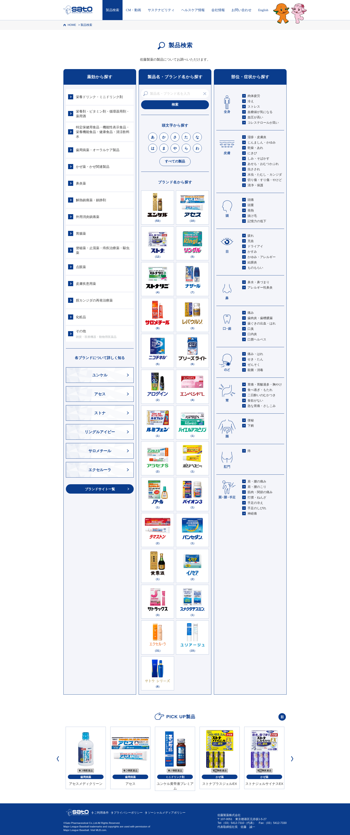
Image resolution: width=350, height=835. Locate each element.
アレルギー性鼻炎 (260, 287)
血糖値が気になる (260, 112)
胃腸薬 (81, 233)
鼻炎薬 (81, 183)
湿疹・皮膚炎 (257, 137)
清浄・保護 (255, 185)
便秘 (251, 420)
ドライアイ (255, 246)
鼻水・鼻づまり (258, 282)
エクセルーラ (99, 470)
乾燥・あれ (255, 148)
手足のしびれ (257, 508)
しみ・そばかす (258, 158)
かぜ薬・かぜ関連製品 (92, 166)
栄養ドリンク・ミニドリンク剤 (99, 97)
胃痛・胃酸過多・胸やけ (265, 384)
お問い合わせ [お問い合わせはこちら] (241, 10)
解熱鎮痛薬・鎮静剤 (91, 200)
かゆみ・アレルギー (262, 257)
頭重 (251, 205)
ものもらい (255, 267)
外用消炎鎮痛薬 (87, 217)
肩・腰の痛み (257, 481)
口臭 (251, 328)
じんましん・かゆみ (262, 142)
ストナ (100, 413)
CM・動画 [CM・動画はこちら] (133, 10)
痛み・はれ (255, 354)
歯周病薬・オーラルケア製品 (97, 150)
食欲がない (255, 400)
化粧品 (81, 317)
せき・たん (255, 359)
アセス (100, 394)
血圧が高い (255, 117)
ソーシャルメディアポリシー (166, 812)
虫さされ (254, 169)
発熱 (251, 210)
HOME (72, 25)
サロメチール (99, 451)
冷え (251, 101)
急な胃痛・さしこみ (262, 406)
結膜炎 (252, 262)
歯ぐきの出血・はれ (262, 323)
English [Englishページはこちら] (263, 10)
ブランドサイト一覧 (100, 489)
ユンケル (99, 375)
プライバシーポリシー (128, 812)
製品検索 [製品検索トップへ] (112, 10)
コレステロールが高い (263, 122)
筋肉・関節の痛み (260, 492)
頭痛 (251, 199)
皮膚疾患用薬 (86, 283)
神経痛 (252, 513)
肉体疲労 (254, 96)
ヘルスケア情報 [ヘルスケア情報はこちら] (193, 10)
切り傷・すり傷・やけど (265, 180)
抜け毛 (252, 215)
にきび (252, 153)
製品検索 (86, 25)
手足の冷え (255, 503)
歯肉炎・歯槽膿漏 (260, 318)
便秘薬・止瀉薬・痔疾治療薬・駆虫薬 (102, 250)
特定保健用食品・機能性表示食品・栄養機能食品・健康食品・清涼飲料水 (102, 131)
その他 (103, 334)
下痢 (251, 425)
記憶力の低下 (257, 221)
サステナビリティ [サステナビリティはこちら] (161, 10)
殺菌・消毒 (255, 370)
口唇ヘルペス (257, 339)
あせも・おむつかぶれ (263, 164)
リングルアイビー (100, 432)
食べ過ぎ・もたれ (260, 390)
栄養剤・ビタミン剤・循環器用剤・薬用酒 (102, 113)
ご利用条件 (101, 812)
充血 (251, 241)
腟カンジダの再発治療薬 (94, 300)
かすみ (252, 251)
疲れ (251, 235)
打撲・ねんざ (257, 497)
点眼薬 (81, 267)
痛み (251, 312)
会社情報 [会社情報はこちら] (218, 10)
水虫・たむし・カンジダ (265, 174)
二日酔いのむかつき (262, 395)
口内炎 (252, 334)
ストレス (254, 106)
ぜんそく (254, 364)
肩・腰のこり (257, 486)
